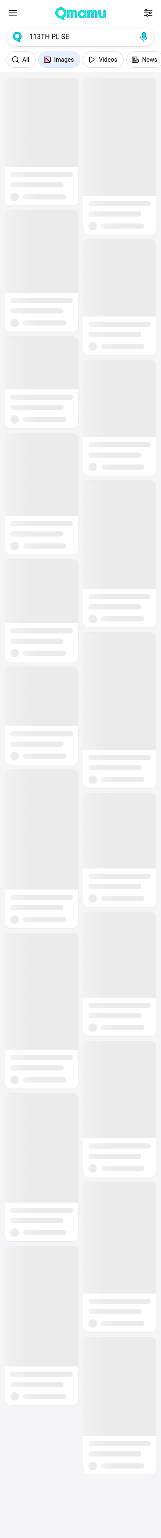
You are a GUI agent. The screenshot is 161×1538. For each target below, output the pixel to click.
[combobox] (80, 36)
